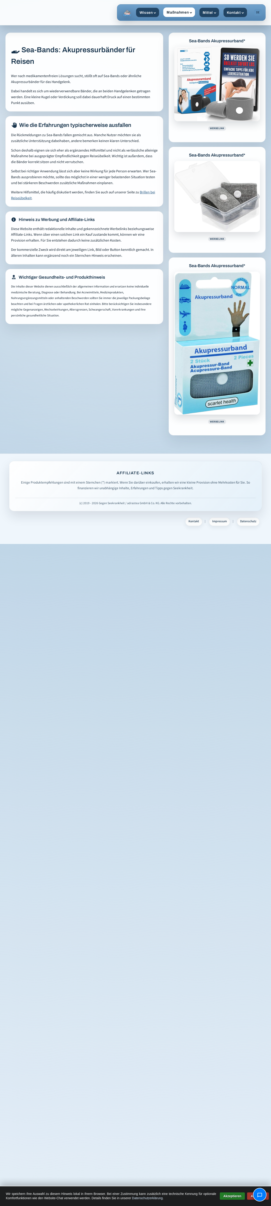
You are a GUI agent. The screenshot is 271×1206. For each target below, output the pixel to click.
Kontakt (235, 12)
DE (258, 12)
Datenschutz (248, 521)
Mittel (209, 12)
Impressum (219, 521)
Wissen (148, 12)
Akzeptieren (232, 1196)
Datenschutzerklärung (147, 1198)
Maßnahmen (179, 12)
